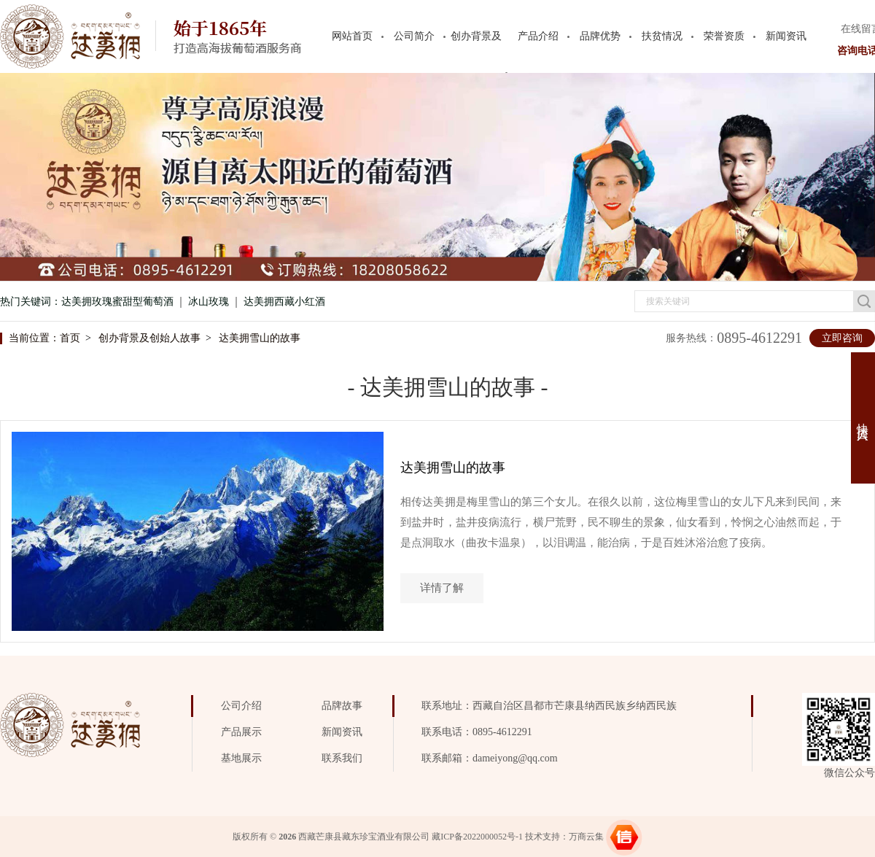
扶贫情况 (662, 36)
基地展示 (241, 758)
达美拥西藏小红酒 (284, 301)
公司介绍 (241, 705)
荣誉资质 (724, 36)
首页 (70, 338)
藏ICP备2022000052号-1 (477, 836)
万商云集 (586, 836)
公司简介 (414, 36)
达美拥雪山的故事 (259, 338)
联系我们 (342, 758)
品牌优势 (600, 36)
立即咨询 (842, 338)
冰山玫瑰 (208, 301)
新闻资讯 (786, 36)
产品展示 (241, 731)
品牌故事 (342, 705)
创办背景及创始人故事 (149, 338)
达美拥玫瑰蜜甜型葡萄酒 (117, 301)
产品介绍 (538, 36)
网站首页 (352, 36)
